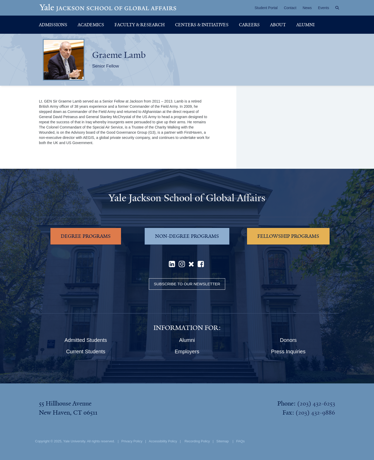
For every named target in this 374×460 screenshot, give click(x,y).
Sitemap (222, 441)
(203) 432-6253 (316, 403)
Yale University (74, 441)
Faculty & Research (140, 25)
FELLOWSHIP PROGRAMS (288, 236)
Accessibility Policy (163, 441)
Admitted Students (85, 340)
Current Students (85, 351)
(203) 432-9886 (315, 412)
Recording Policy (197, 441)
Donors (288, 340)
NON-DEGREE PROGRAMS (187, 236)
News (307, 8)
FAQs (240, 441)
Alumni (305, 25)
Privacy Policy (131, 441)
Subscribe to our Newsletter (187, 284)
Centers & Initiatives (202, 25)
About (278, 25)
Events (323, 8)
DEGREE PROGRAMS (86, 236)
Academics (91, 25)
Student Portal (266, 8)
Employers (187, 351)
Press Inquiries (288, 351)
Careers (249, 25)
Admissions (53, 25)
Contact (290, 8)
